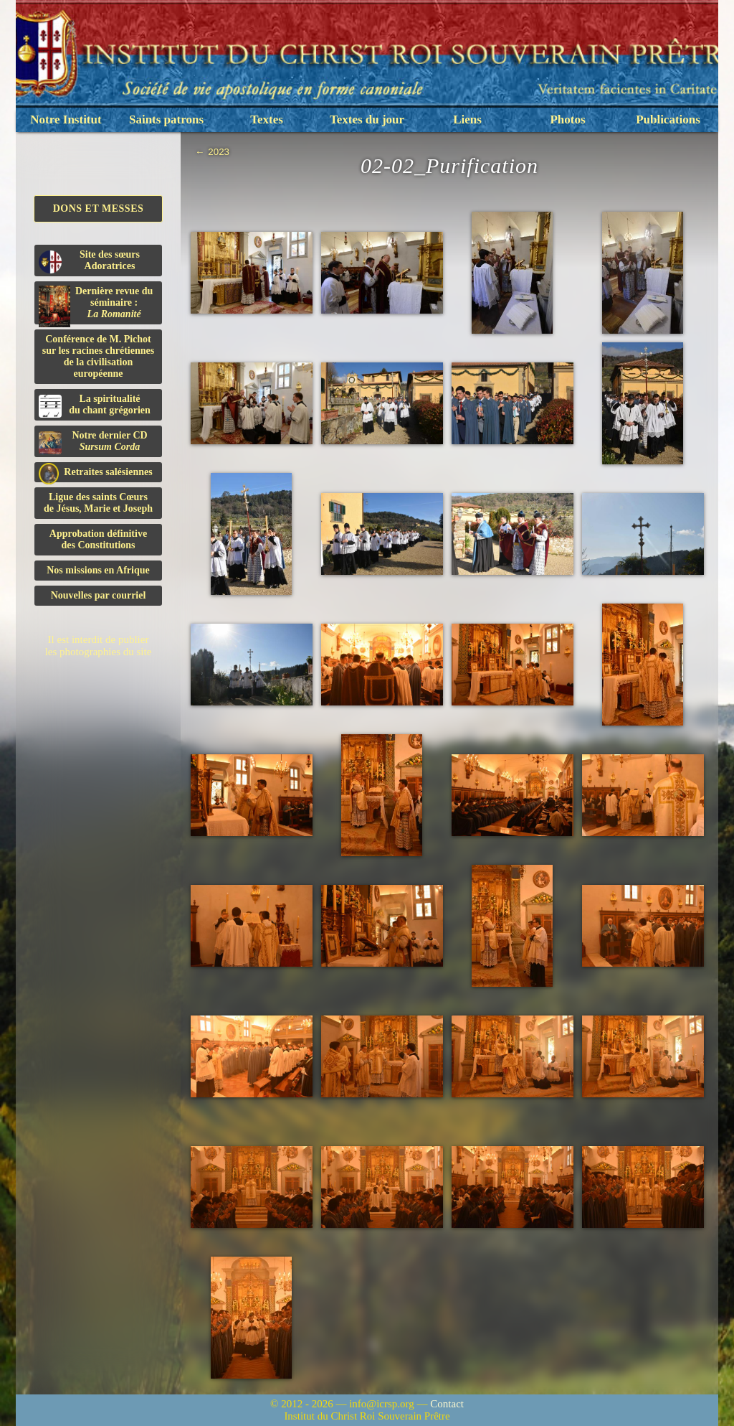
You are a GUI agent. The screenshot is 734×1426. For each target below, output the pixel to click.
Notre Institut (65, 119)
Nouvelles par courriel (98, 595)
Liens (467, 119)
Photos (567, 119)
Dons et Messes (98, 208)
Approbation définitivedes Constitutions (98, 539)
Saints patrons (166, 119)
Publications (668, 119)
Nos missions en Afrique (98, 570)
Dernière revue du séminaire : (96, 305)
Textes (266, 119)
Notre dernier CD (93, 442)
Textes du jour (367, 119)
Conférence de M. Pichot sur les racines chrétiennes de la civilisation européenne (98, 356)
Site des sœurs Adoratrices (89, 261)
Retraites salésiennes (96, 472)
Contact (447, 1403)
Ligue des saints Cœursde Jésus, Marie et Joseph (98, 503)
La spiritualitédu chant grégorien (95, 405)
